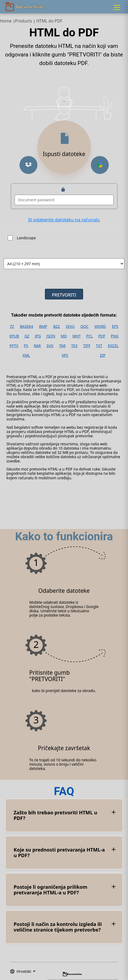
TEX (74, 346)
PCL (89, 336)
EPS (115, 326)
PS (26, 346)
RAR (37, 346)
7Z (12, 326)
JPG (38, 336)
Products (23, 21)
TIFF (86, 346)
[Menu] (117, 7)
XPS (65, 355)
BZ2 (56, 326)
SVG (49, 346)
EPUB (14, 336)
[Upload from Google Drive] (100, 165)
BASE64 (26, 326)
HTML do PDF (49, 21)
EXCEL (113, 346)
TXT (99, 346)
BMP (43, 326)
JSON (50, 336)
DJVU (70, 326)
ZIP (103, 355)
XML (26, 355)
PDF (101, 336)
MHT (76, 336)
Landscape (26, 238)
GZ (27, 336)
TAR (62, 346)
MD (64, 336)
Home (6, 21)
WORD (100, 326)
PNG (114, 336)
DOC (84, 326)
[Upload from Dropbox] (28, 165)
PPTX (13, 346)
